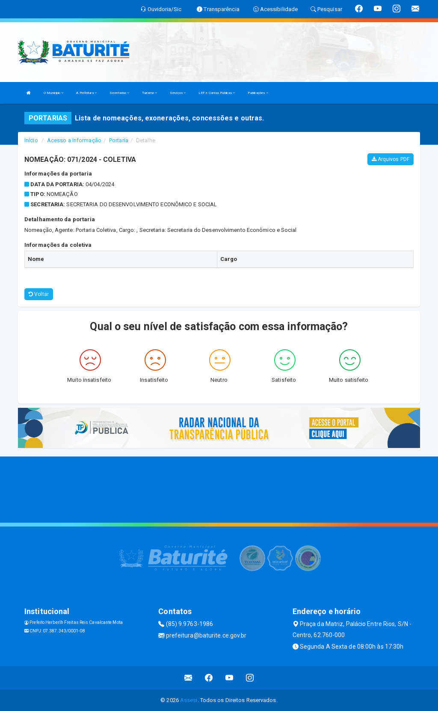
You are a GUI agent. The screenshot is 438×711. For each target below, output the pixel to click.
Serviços (178, 93)
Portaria (118, 140)
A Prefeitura (86, 93)
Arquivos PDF (390, 159)
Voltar (39, 294)
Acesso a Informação (74, 140)
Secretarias (119, 93)
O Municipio (53, 93)
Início (31, 140)
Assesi (189, 700)
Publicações (258, 93)
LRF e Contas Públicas (216, 93)
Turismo (149, 93)
